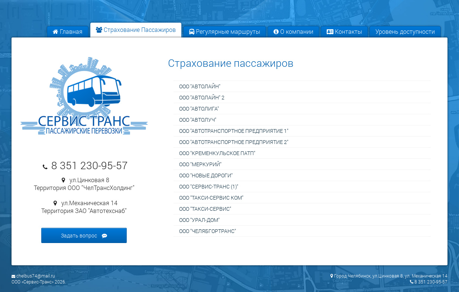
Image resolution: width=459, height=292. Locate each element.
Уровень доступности (405, 31)
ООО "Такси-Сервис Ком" (211, 197)
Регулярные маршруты (224, 31)
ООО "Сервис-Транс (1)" (208, 186)
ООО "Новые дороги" (206, 175)
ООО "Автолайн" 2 (201, 97)
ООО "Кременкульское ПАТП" (217, 153)
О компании (293, 31)
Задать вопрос (84, 235)
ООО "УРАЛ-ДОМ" (199, 219)
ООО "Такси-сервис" (205, 208)
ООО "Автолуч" (197, 119)
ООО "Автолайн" (199, 86)
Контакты (344, 31)
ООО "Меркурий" (200, 164)
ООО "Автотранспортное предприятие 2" (233, 141)
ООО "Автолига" (199, 108)
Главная (68, 31)
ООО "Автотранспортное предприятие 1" (233, 130)
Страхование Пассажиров (136, 29)
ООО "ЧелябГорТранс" (207, 230)
